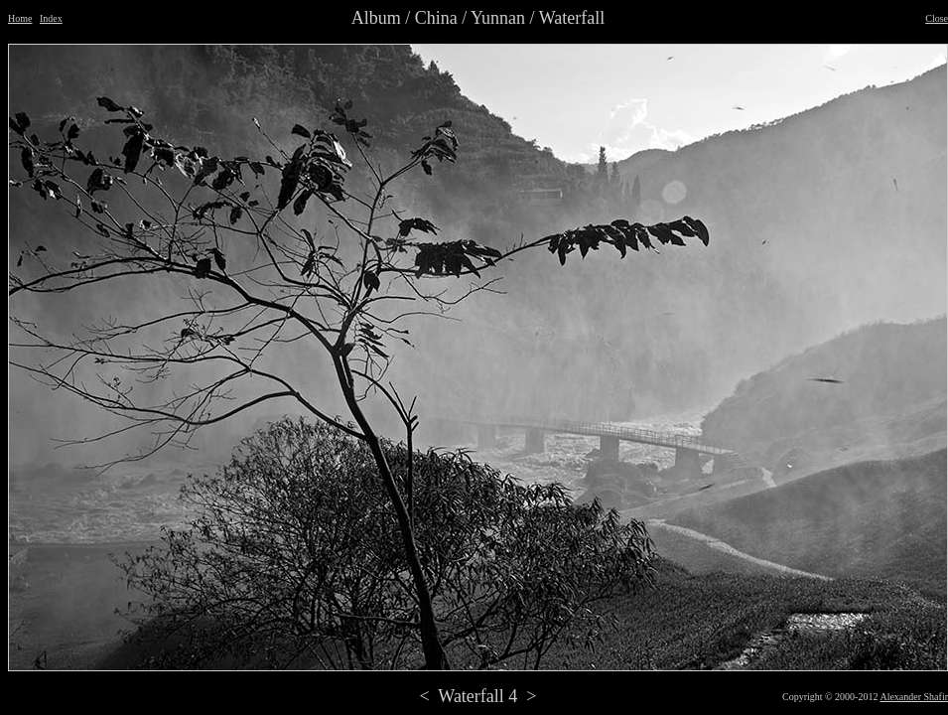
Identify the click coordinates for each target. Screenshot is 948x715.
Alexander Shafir (914, 696)
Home (20, 18)
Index (51, 18)
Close (936, 18)
